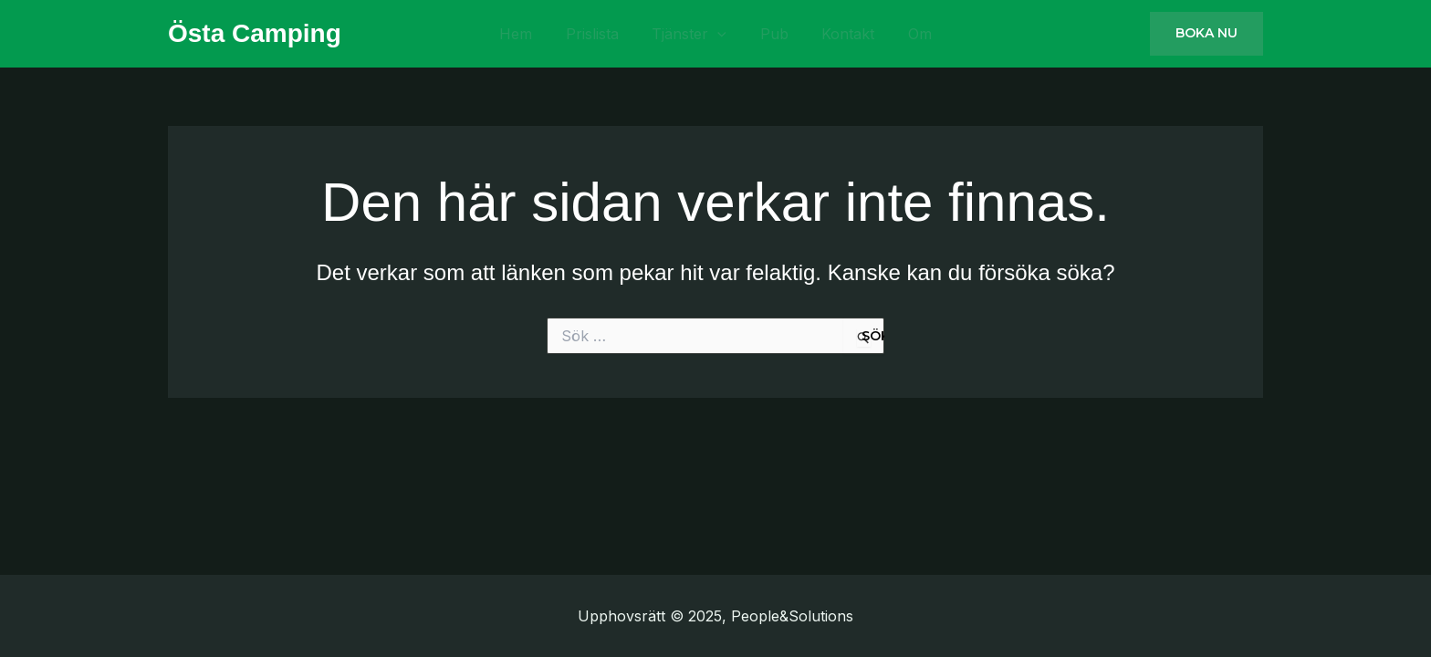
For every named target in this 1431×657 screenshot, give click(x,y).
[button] (1206, 34)
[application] (725, 33)
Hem (554, 34)
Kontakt (825, 34)
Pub (766, 34)
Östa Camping (254, 33)
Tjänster (697, 33)
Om (881, 34)
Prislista (615, 34)
